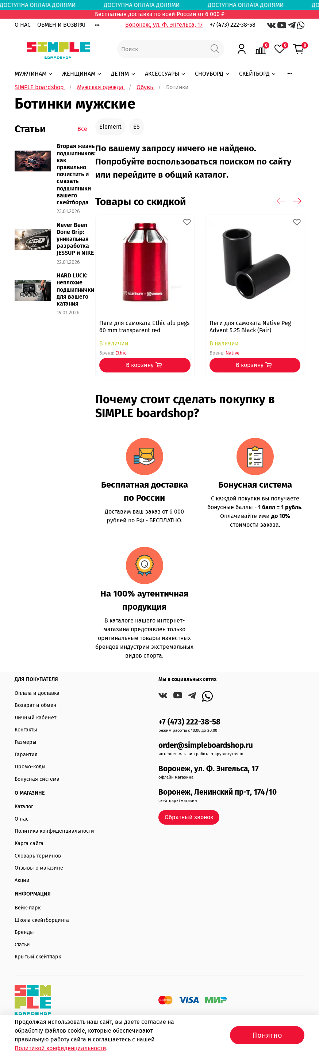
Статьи (22, 945)
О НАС (23, 24)
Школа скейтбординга (42, 920)
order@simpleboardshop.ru (205, 745)
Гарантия (26, 755)
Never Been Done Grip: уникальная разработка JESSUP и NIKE (75, 239)
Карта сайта (29, 843)
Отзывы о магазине (39, 868)
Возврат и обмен (36, 705)
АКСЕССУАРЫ (165, 73)
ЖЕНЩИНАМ (82, 73)
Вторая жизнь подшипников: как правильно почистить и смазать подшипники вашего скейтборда (76, 174)
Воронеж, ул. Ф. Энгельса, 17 (164, 24)
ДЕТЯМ (123, 73)
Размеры (25, 742)
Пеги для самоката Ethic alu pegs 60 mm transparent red (144, 326)
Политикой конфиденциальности (60, 1048)
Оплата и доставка (37, 693)
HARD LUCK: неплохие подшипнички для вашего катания (75, 289)
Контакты (26, 730)
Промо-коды (30, 767)
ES (136, 126)
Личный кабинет (35, 718)
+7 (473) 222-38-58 (232, 24)
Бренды (24, 932)
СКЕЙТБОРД (258, 73)
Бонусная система (37, 779)
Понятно (267, 1035)
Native (232, 353)
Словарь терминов (38, 856)
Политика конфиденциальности (54, 831)
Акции (22, 880)
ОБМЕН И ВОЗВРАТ (61, 24)
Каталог (24, 806)
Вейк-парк (28, 908)
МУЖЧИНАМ (34, 73)
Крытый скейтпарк (38, 957)
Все (82, 128)
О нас (21, 819)
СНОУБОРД (212, 73)
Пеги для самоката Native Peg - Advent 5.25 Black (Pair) (251, 326)
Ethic (120, 353)
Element (110, 126)
